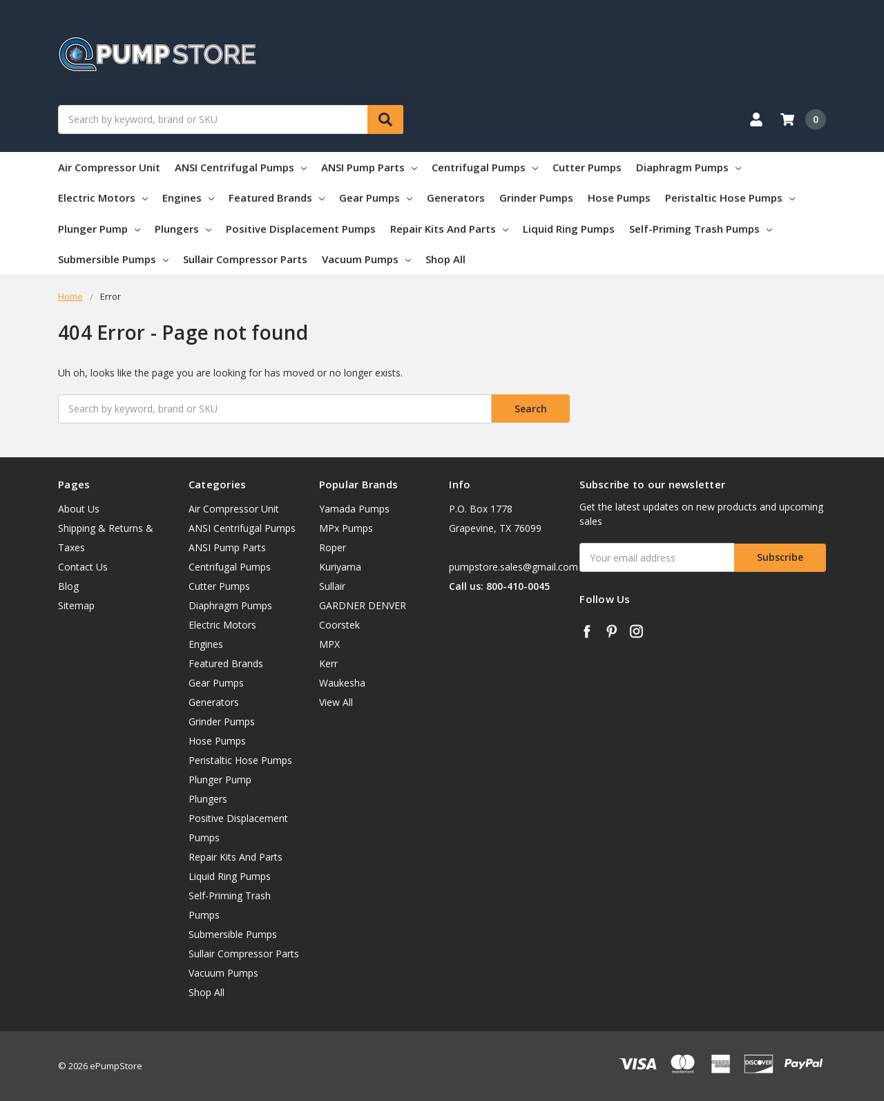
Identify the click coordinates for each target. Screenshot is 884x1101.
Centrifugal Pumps (485, 167)
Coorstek (339, 624)
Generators (456, 197)
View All (336, 702)
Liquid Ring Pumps (569, 229)
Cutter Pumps (587, 167)
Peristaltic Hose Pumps (730, 197)
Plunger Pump (99, 229)
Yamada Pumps (354, 508)
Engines (188, 197)
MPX (329, 644)
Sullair (332, 586)
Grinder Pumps (536, 197)
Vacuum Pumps (366, 259)
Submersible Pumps (113, 259)
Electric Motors (103, 197)
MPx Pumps (346, 528)
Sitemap (76, 605)
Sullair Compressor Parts (245, 259)
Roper (332, 547)
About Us (78, 508)
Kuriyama (340, 566)
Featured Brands (277, 197)
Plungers (183, 229)
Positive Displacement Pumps (301, 229)
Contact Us (83, 566)
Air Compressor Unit (109, 167)
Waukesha (342, 682)
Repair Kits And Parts (449, 229)
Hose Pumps (619, 197)
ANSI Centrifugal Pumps (241, 167)
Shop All (445, 259)
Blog (68, 586)
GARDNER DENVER (362, 605)
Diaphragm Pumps (688, 167)
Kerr (328, 663)
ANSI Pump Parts (369, 167)
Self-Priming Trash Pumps (700, 229)
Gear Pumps (375, 197)
